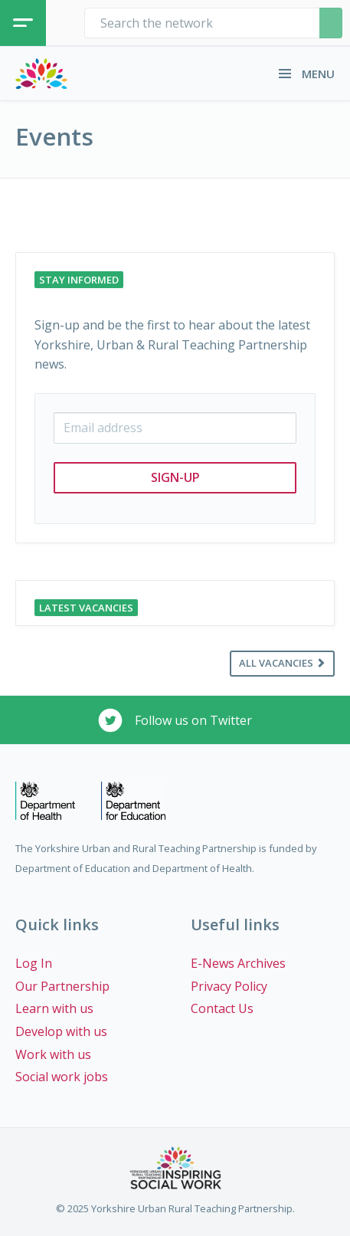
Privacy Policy (229, 986)
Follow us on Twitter (175, 720)
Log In (33, 963)
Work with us (53, 1054)
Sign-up (175, 477)
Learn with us (54, 1008)
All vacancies (282, 663)
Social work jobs (61, 1076)
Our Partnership (62, 986)
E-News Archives (238, 963)
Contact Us (222, 1008)
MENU (307, 73)
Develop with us (61, 1031)
